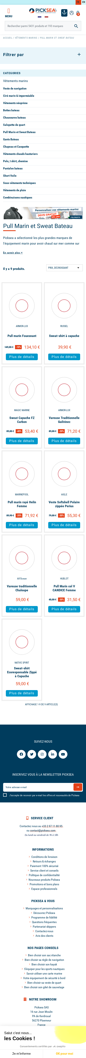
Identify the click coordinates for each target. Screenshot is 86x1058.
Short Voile (9, 175)
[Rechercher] (43, 26)
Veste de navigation (15, 88)
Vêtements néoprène (15, 103)
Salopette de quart (14, 124)
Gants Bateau (11, 139)
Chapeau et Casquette (16, 146)
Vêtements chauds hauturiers (20, 154)
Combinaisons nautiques (17, 197)
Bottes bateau (11, 110)
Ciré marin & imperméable (18, 95)
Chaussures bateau (14, 117)
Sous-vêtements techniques (19, 183)
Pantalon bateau (13, 168)
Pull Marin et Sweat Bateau (19, 132)
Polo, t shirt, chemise (15, 161)
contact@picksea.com (43, 830)
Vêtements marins (15, 81)
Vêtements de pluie (14, 190)
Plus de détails (21, 357)
